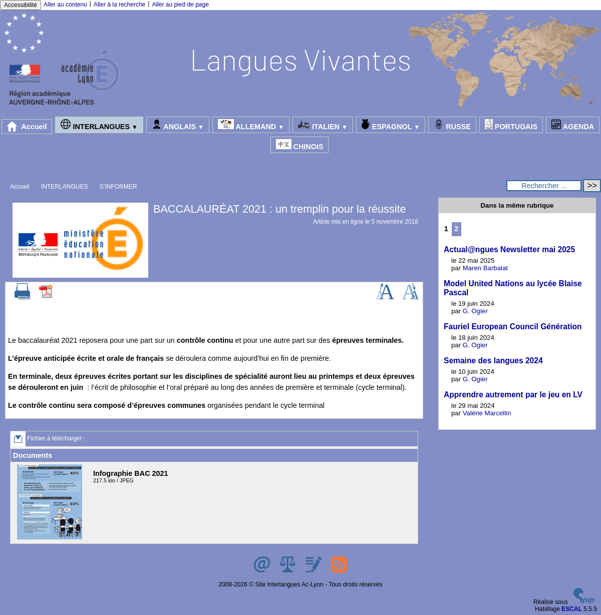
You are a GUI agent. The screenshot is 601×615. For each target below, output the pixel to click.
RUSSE (452, 125)
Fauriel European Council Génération (513, 326)
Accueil (27, 127)
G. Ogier (475, 311)
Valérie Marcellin (487, 413)
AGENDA (572, 125)
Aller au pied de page (180, 4)
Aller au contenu (65, 4)
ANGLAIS (178, 125)
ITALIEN (323, 125)
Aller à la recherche (119, 4)
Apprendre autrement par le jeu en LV (513, 394)
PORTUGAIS (511, 125)
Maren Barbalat (485, 268)
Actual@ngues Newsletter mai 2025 (509, 249)
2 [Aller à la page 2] (456, 229)
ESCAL (571, 608)
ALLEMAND (251, 125)
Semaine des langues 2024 (493, 360)
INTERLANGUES (99, 125)
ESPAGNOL (391, 125)
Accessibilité (20, 5)
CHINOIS (300, 145)
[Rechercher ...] (543, 185)
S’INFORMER (118, 186)
